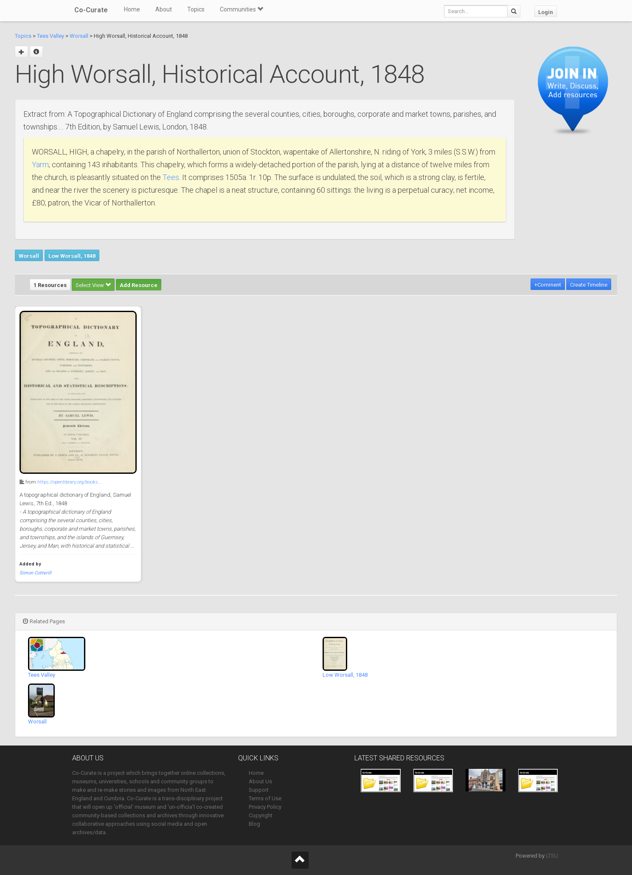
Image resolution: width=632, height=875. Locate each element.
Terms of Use (265, 798)
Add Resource (138, 285)
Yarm (40, 164)
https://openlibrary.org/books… (69, 482)
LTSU (552, 855)
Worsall (79, 36)
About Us (260, 781)
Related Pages (44, 621)
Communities (241, 9)
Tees (171, 177)
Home (132, 9)
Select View (93, 285)
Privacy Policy (265, 807)
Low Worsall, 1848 (72, 256)
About (163, 9)
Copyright (260, 815)
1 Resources (50, 285)
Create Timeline (588, 284)
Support (259, 790)
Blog (254, 824)
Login (545, 12)
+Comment (547, 284)
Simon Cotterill (35, 573)
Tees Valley (50, 36)
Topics (196, 9)
